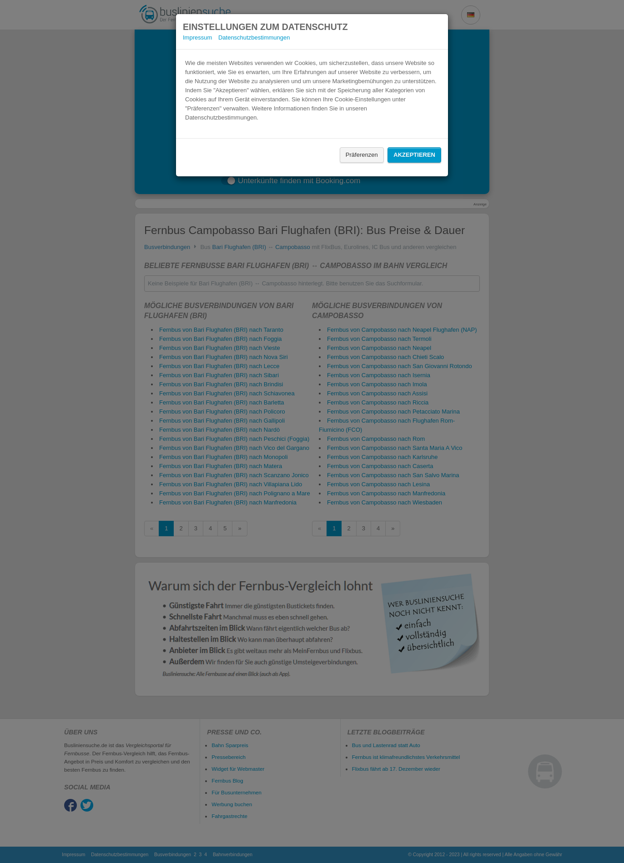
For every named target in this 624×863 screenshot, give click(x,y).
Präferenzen (362, 154)
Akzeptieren (414, 154)
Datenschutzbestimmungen (254, 37)
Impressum (197, 37)
